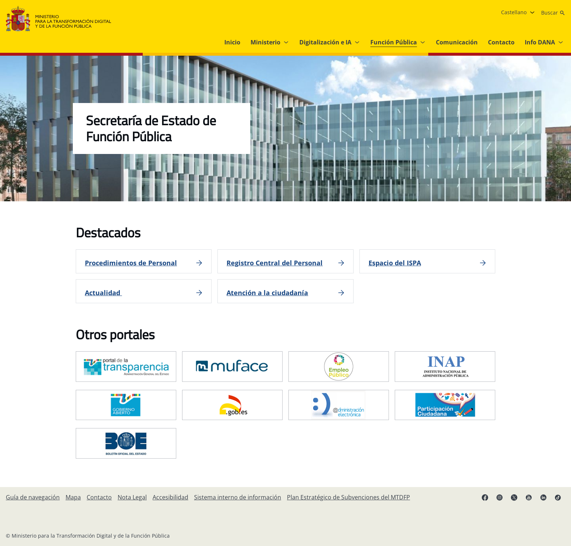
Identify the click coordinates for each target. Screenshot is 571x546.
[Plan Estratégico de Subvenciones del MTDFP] (348, 497)
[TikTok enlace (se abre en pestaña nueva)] (558, 497)
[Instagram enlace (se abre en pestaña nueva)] (499, 497)
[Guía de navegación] (33, 497)
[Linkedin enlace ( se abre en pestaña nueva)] (543, 497)
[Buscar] (553, 12)
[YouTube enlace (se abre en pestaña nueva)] (528, 497)
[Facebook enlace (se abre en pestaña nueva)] (485, 497)
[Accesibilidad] (170, 497)
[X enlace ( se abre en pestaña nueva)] (514, 497)
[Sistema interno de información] (237, 497)
